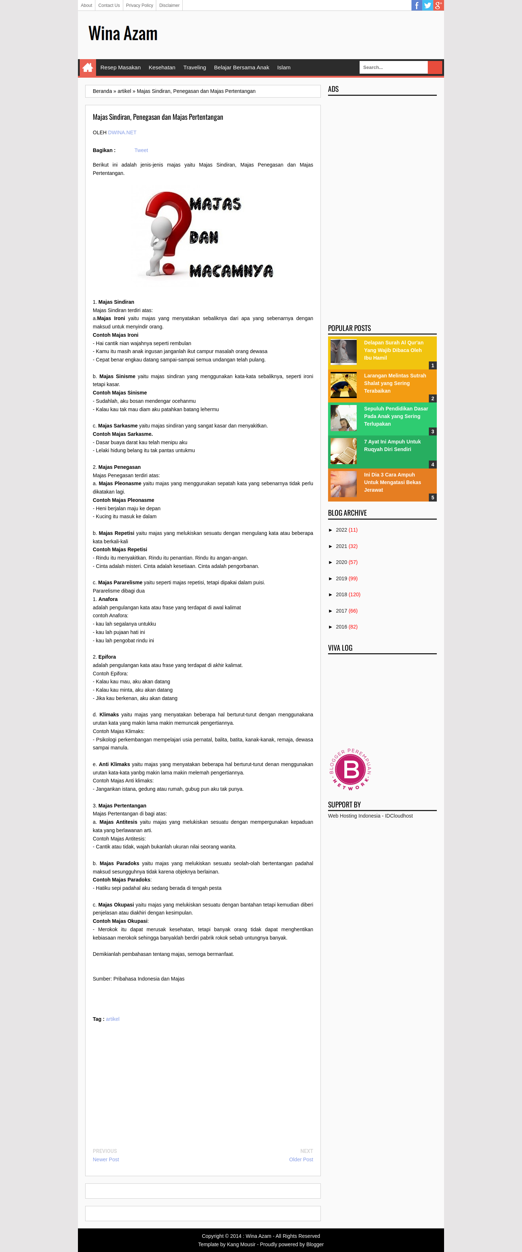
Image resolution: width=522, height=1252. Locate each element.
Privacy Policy (139, 5)
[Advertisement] (305, 34)
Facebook (416, 5)
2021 (341, 546)
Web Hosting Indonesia (354, 816)
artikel (112, 1019)
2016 (341, 627)
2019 (341, 578)
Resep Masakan (120, 67)
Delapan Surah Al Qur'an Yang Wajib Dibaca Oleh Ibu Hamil (394, 350)
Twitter (427, 5)
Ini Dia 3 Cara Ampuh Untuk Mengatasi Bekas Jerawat (392, 482)
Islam (284, 67)
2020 (341, 562)
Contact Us (109, 5)
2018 (341, 594)
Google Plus (438, 5)
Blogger (315, 1244)
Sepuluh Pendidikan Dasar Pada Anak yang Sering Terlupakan (396, 416)
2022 (341, 530)
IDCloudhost (399, 816)
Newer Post (106, 1159)
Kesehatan (162, 67)
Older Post (301, 1159)
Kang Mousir (241, 1244)
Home (88, 67)
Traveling (194, 67)
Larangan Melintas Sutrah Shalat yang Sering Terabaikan (395, 383)
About (86, 5)
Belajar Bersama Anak (241, 67)
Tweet (141, 150)
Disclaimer (169, 5)
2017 (341, 611)
